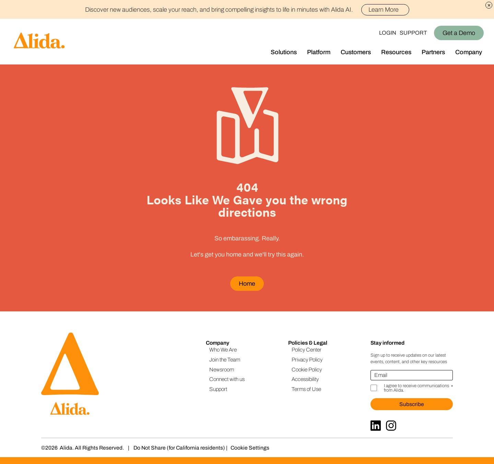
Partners (433, 52)
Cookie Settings (250, 448)
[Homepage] (32, 42)
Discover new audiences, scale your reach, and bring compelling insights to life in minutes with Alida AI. (247, 9)
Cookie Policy (307, 369)
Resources (396, 52)
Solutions (284, 52)
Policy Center (306, 350)
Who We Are (223, 350)
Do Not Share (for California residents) (179, 448)
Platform (318, 52)
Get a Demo (459, 32)
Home (247, 283)
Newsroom (221, 369)
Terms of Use (306, 389)
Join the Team (224, 359)
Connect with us (227, 379)
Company (468, 52)
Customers (356, 52)
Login (387, 33)
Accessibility (305, 379)
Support (413, 33)
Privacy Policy (307, 359)
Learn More (386, 9)
